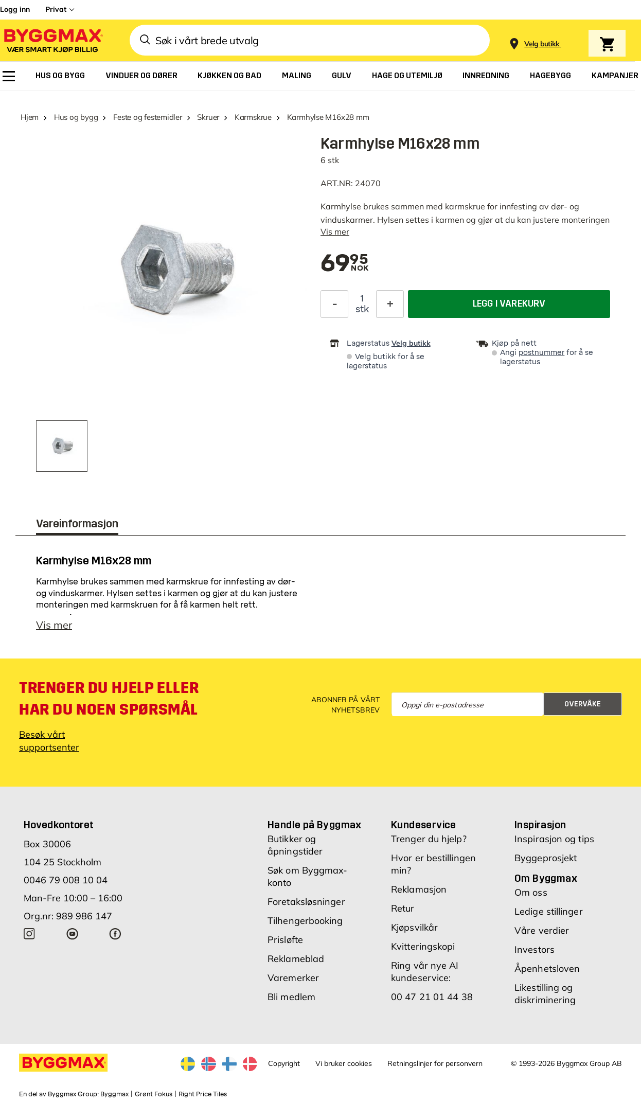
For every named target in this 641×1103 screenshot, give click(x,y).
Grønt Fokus (153, 1094)
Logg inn (15, 9)
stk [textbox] (362, 309)
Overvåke (582, 704)
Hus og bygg (76, 117)
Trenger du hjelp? (429, 839)
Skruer (208, 117)
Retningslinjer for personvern (435, 1063)
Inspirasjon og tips (554, 839)
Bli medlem (291, 997)
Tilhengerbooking (305, 921)
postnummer (541, 352)
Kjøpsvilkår (414, 927)
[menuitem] (9, 76)
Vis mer (334, 231)
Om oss (530, 892)
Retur (403, 908)
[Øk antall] (390, 304)
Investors (534, 949)
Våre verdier (541, 930)
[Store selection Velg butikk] (542, 44)
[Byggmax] (52, 40)
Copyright (284, 1063)
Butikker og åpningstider (295, 845)
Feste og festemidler (147, 117)
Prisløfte (285, 940)
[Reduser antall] (334, 304)
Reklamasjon (419, 889)
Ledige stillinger (548, 911)
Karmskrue (253, 117)
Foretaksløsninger (306, 902)
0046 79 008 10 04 (66, 880)
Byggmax (114, 1094)
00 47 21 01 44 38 (432, 997)
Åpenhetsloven (547, 968)
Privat (55, 9)
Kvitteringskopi (423, 946)
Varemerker (293, 978)
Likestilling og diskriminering (545, 994)
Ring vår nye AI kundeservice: (425, 971)
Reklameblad (296, 959)
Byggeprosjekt (545, 858)
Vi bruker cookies (343, 1063)
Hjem (30, 117)
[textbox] (344, 264)
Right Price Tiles (203, 1094)
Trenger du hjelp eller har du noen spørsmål (109, 699)
